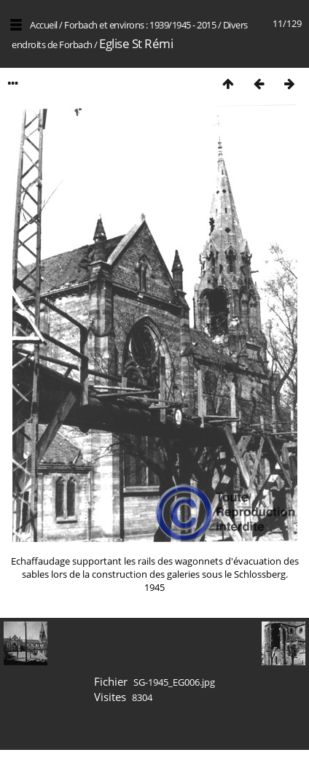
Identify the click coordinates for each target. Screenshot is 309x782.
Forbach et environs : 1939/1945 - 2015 (140, 24)
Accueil (44, 24)
